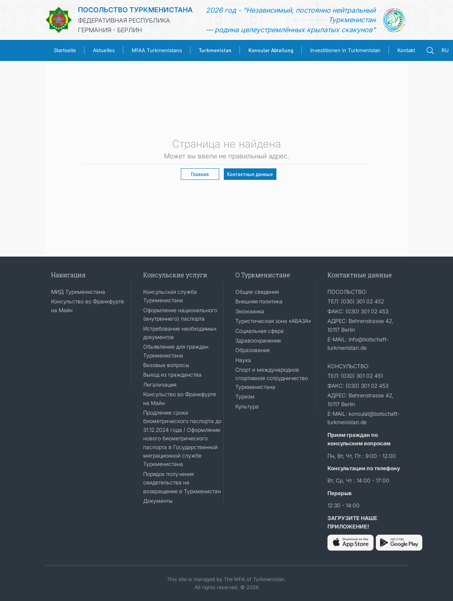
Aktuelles (104, 50)
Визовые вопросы (166, 365)
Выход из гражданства (172, 374)
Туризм (245, 396)
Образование (252, 350)
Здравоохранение (258, 340)
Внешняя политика (259, 301)
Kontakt (406, 50)
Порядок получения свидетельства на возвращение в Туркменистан (182, 482)
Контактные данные (250, 174)
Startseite (65, 50)
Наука (243, 360)
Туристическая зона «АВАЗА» (273, 321)
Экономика (249, 311)
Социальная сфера (259, 331)
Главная (200, 174)
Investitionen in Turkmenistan (345, 50)
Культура (247, 406)
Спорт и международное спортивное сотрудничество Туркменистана (271, 378)
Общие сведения (257, 291)
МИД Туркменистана (78, 291)
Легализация (159, 384)
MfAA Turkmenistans (157, 50)
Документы (158, 500)
